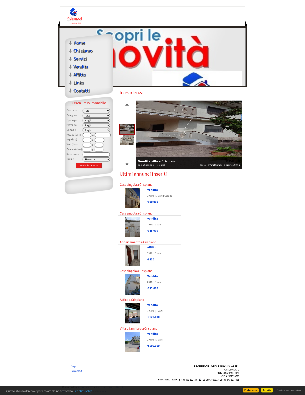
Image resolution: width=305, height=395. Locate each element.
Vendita (80, 67)
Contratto (72, 110)
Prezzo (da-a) (74, 134)
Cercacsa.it (76, 371)
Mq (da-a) (72, 139)
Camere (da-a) (74, 149)
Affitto (79, 75)
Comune (71, 129)
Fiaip (73, 366)
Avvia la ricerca (89, 165)
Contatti (81, 91)
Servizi (80, 59)
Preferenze (250, 390)
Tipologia (72, 120)
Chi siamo (82, 51)
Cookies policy (83, 391)
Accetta (267, 390)
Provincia (72, 125)
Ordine (70, 159)
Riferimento (73, 154)
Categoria (72, 115)
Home (79, 43)
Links (78, 83)
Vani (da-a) (72, 144)
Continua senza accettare (289, 390)
